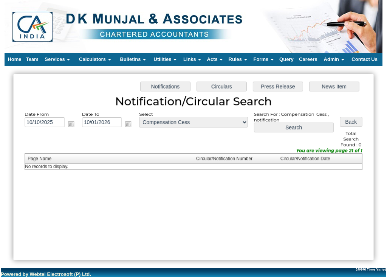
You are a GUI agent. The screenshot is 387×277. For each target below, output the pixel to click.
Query (286, 59)
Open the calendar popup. (73, 125)
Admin (334, 59)
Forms (263, 59)
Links (192, 59)
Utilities (165, 59)
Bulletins (133, 59)
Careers (308, 59)
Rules (238, 59)
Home (14, 59)
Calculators (95, 59)
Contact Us (364, 59)
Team (32, 59)
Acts (215, 59)
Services (57, 59)
